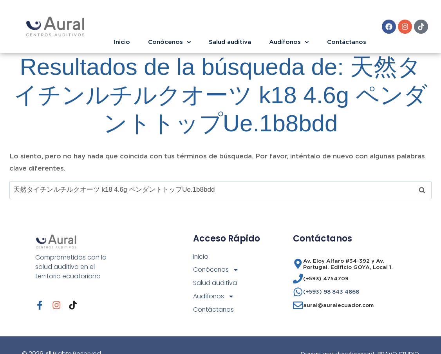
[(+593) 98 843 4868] (298, 292)
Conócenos (169, 42)
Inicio (122, 41)
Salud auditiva (230, 41)
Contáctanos (346, 41)
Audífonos (289, 42)
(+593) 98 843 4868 (331, 292)
